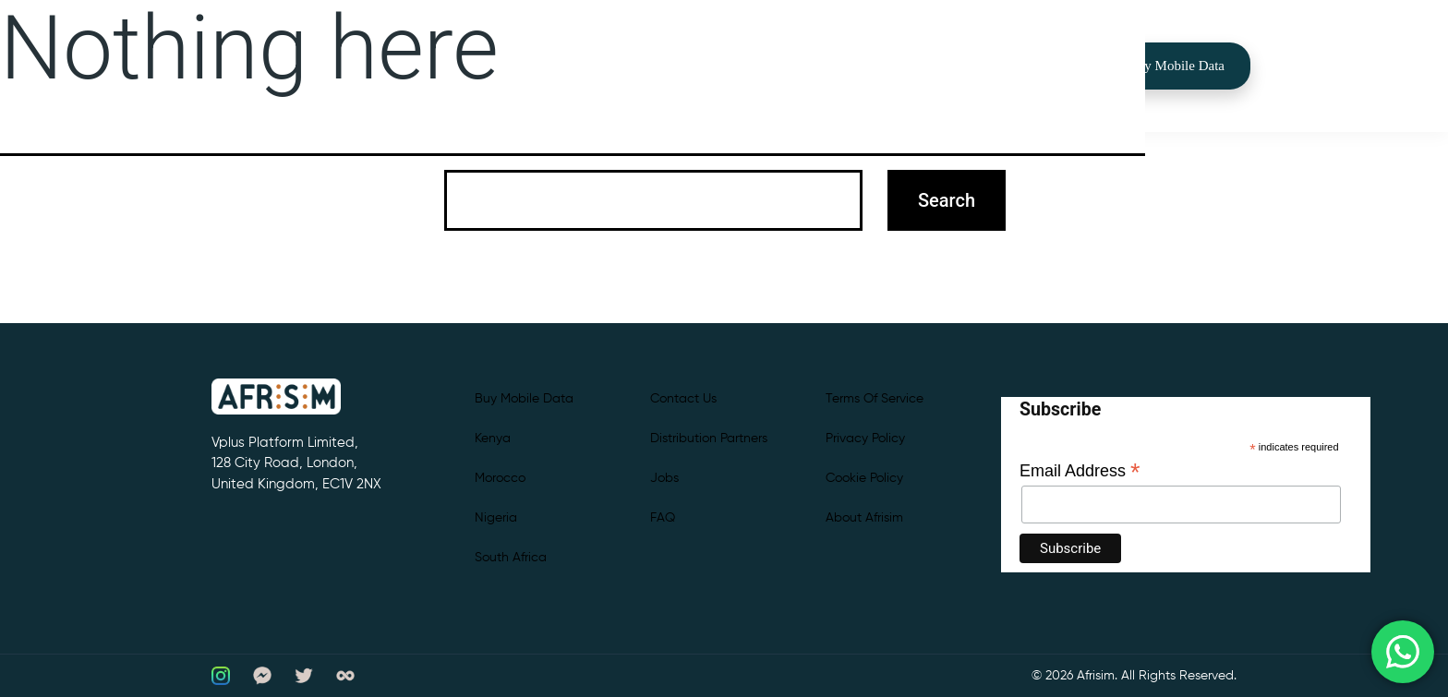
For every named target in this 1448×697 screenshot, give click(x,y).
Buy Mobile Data (1176, 65)
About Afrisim (864, 517)
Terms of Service (874, 398)
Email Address (1080, 471)
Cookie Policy (864, 478)
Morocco (500, 478)
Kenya (493, 438)
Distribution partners (708, 438)
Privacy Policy (865, 438)
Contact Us (683, 398)
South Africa (511, 557)
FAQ (662, 517)
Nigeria (496, 517)
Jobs (664, 478)
